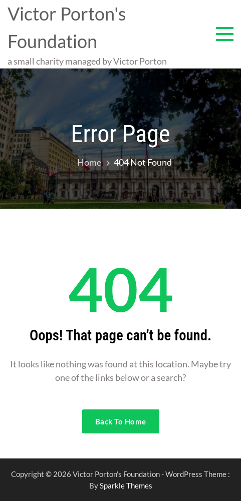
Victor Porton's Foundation (67, 27)
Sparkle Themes (126, 485)
